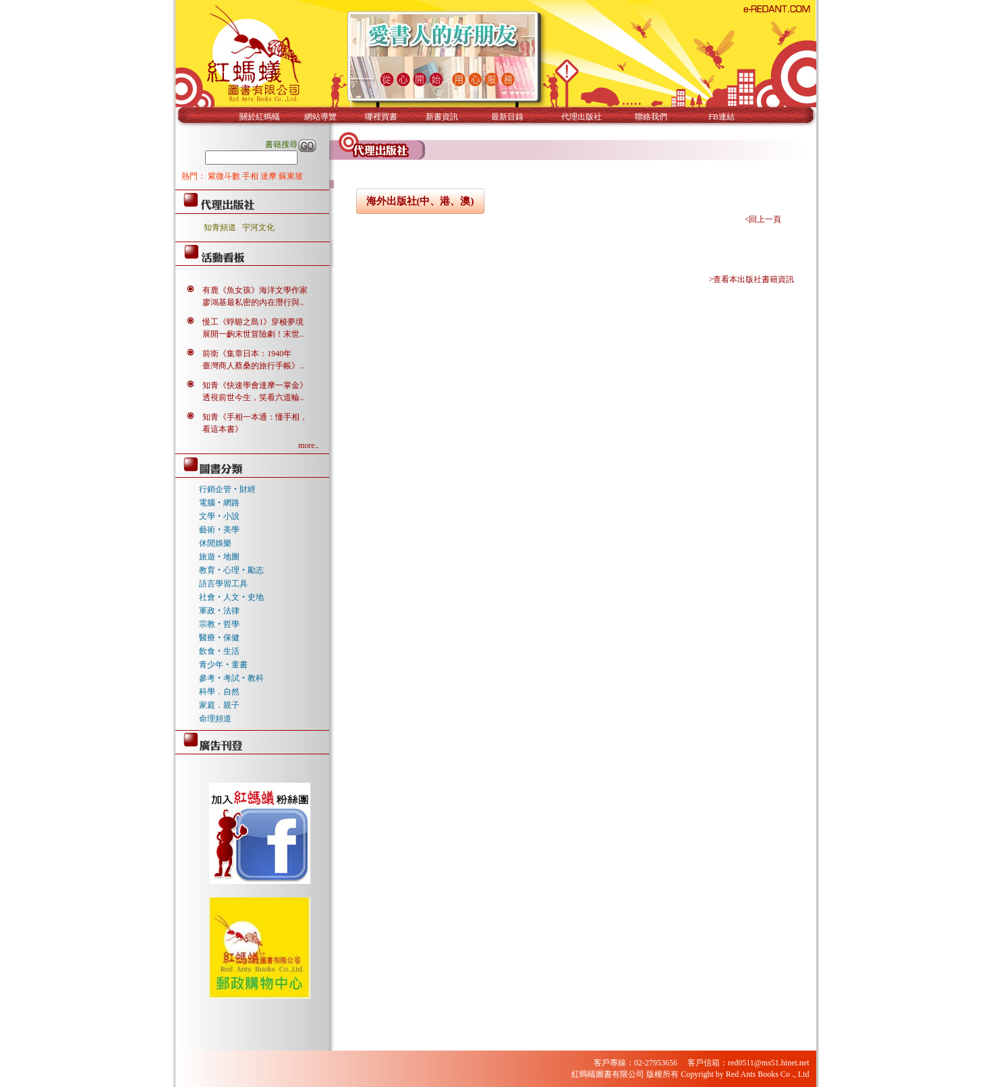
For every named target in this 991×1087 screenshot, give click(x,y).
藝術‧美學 (219, 529)
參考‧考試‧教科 (231, 678)
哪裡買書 (381, 116)
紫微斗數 (225, 176)
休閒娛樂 (215, 543)
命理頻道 (215, 718)
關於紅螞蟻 (259, 116)
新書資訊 (442, 116)
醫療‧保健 (219, 637)
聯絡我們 (651, 116)
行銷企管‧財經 (227, 489)
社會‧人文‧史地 (231, 597)
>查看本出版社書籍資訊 (752, 279)
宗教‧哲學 (219, 624)
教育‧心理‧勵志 (231, 570)
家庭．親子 (219, 705)
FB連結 (721, 116)
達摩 (269, 176)
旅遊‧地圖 (219, 556)
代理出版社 (581, 116)
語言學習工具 (223, 583)
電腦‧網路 (219, 502)
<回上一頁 (763, 219)
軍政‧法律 (219, 610)
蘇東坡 (291, 176)
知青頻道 (220, 227)
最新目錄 (507, 116)
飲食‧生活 (219, 651)
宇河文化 (258, 227)
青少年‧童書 (223, 664)
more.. (308, 445)
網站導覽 (320, 116)
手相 (251, 176)
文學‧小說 (219, 516)
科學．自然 (219, 691)
